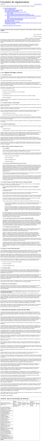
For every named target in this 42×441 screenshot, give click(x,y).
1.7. (1, 268)
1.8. (1, 283)
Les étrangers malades (9, 20)
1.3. (1, 124)
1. (0, 72)
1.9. (1, 291)
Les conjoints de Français (10, 9)
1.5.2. (4, 218)
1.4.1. (4, 148)
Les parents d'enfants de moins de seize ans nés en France (18, 13)
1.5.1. (4, 186)
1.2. (1, 102)
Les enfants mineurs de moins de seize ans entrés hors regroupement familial (21, 17)
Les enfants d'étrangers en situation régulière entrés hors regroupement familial (19, 14)
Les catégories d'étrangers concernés (9, 8)
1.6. (1, 248)
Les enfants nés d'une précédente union (15, 18)
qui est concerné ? (38, 4)
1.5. (1, 182)
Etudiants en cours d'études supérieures (12, 21)
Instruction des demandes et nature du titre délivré (12, 25)
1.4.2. (4, 163)
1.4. (1, 146)
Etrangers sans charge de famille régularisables (14, 19)
